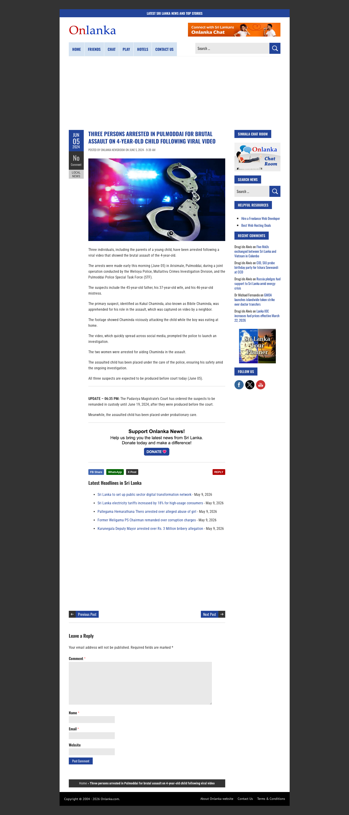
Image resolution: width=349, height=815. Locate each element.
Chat (111, 49)
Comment (76, 164)
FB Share (96, 472)
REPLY (218, 472)
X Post (132, 472)
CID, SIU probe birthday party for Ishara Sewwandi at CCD (256, 267)
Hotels (142, 49)
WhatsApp (115, 472)
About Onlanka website (216, 799)
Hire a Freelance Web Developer (260, 218)
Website (75, 745)
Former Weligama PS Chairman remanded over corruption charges (147, 520)
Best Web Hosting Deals (256, 225)
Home (76, 49)
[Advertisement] (174, 93)
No (76, 158)
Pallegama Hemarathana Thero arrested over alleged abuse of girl (147, 511)
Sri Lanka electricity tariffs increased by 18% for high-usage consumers (150, 503)
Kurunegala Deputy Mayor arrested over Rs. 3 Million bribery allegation (150, 528)
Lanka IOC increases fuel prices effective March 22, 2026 (257, 315)
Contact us (164, 49)
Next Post (209, 614)
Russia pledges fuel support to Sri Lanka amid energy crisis (257, 283)
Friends (94, 49)
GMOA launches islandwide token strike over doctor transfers (254, 299)
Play (126, 49)
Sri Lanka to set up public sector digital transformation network (144, 494)
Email (74, 729)
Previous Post (87, 614)
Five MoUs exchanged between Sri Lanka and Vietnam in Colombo (255, 251)
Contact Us (245, 799)
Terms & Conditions (271, 799)
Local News (76, 174)
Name (74, 712)
